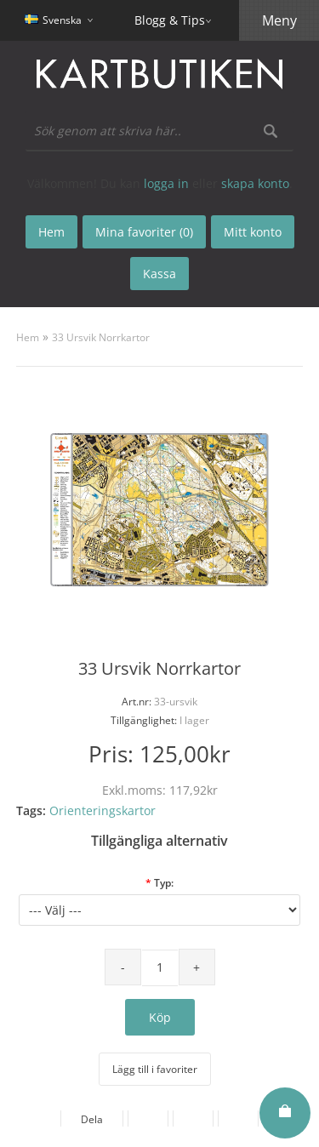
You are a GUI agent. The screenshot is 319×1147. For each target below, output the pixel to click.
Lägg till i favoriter (154, 1069)
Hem (27, 337)
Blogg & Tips (169, 20)
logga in (166, 183)
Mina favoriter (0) (144, 232)
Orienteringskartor (102, 810)
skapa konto (255, 183)
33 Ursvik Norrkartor (101, 337)
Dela (92, 1119)
